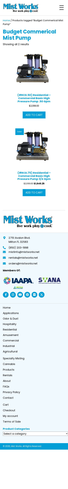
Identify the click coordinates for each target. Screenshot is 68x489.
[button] (61, 8)
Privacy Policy (11, 392)
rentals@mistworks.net (23, 258)
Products (8, 369)
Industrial (9, 346)
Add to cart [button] (34, 115)
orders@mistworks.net (23, 263)
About (7, 381)
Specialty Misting (13, 358)
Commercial (11, 340)
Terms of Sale (12, 421)
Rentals (7, 375)
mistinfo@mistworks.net (24, 252)
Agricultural (10, 351)
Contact (8, 398)
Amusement (11, 335)
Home (6, 20)
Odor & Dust (10, 318)
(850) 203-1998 (18, 247)
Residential (10, 329)
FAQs (6, 386)
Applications (11, 313)
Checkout (9, 410)
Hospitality (9, 324)
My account (10, 416)
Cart (6, 404)
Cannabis (9, 364)
